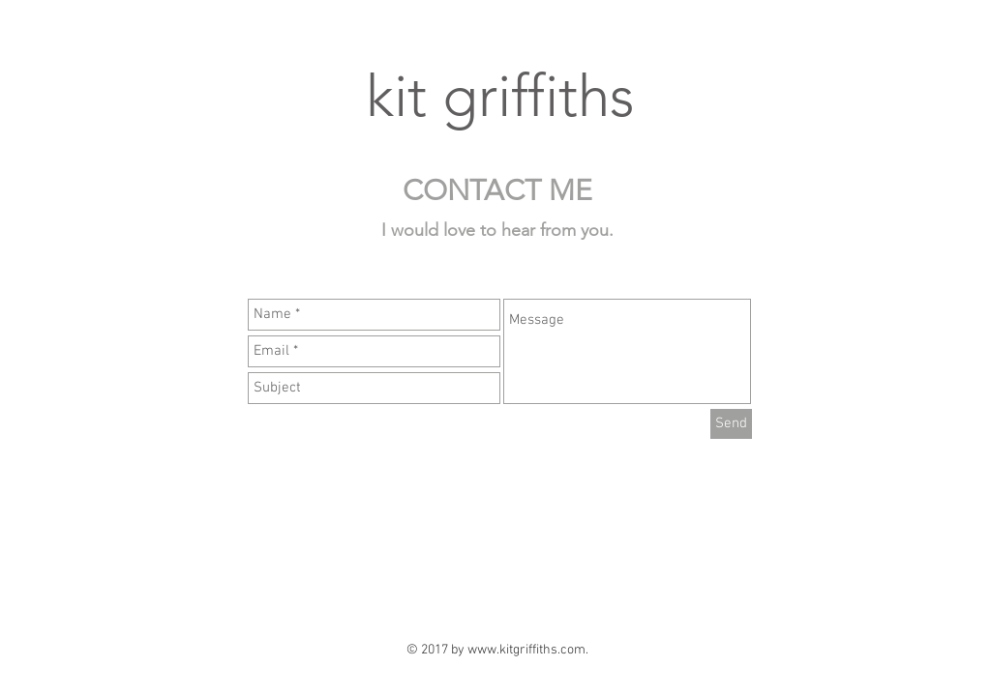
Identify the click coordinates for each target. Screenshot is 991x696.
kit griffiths (500, 96)
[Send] (731, 424)
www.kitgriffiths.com (526, 650)
